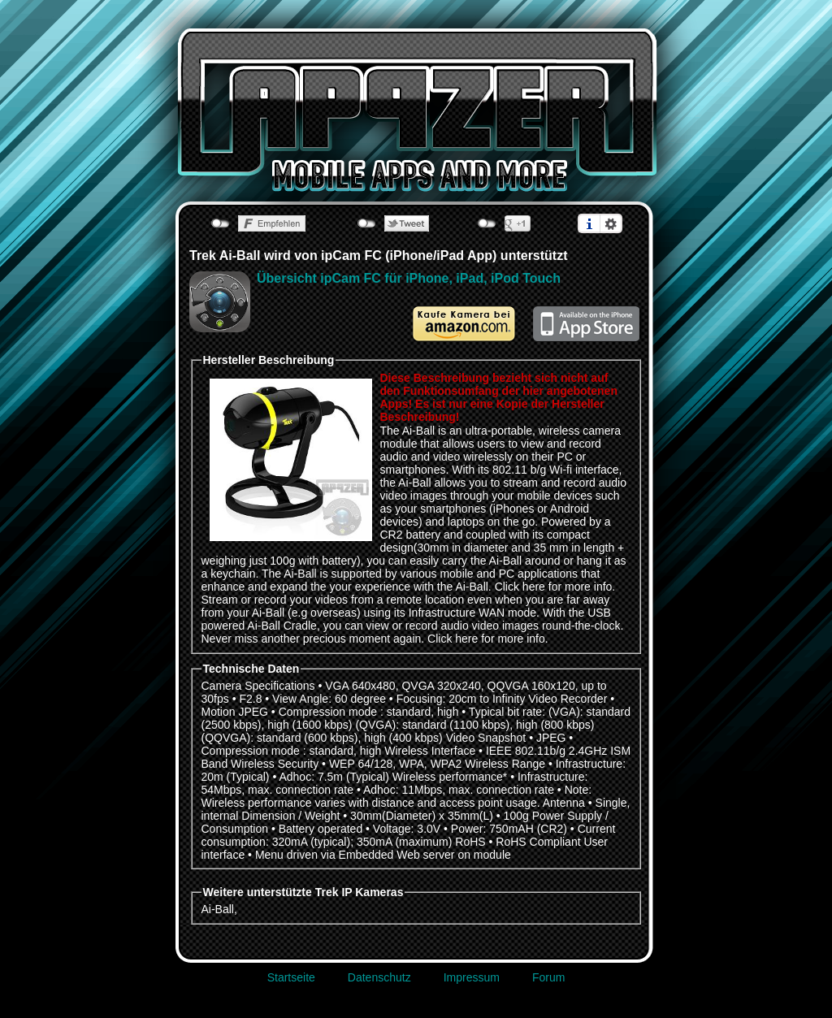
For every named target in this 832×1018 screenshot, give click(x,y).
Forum (548, 977)
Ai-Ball (218, 909)
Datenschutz (379, 977)
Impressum (472, 977)
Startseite (291, 977)
